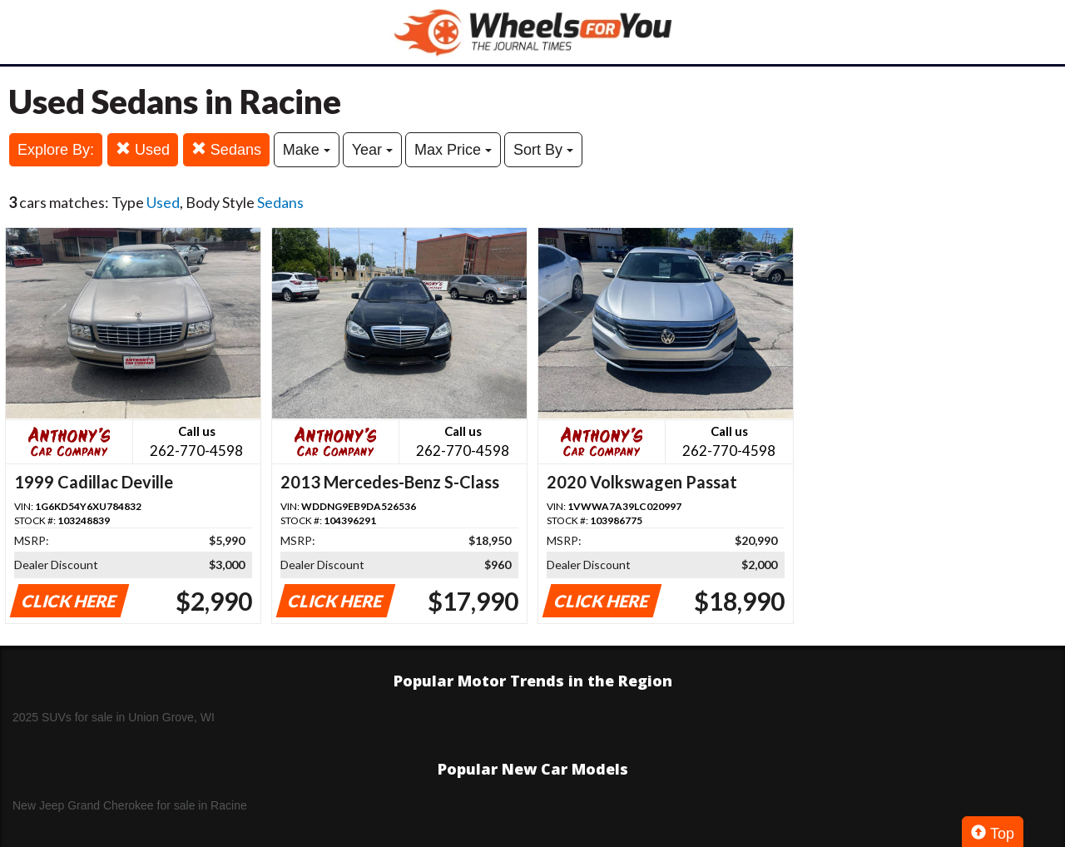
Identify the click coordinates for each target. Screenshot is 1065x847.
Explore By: (55, 149)
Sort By (543, 149)
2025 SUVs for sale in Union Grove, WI (113, 717)
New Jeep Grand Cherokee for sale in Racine (129, 805)
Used (143, 149)
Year (372, 149)
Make (306, 149)
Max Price (453, 149)
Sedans (226, 149)
